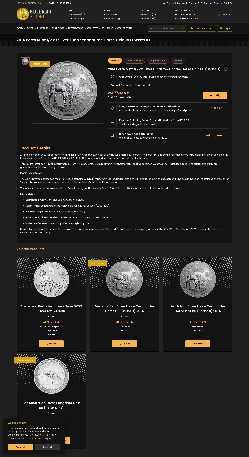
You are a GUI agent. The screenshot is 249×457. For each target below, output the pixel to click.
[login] (224, 28)
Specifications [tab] (135, 60)
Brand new (142, 85)
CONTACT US (124, 28)
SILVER (30, 28)
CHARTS (224, 14)
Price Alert (217, 108)
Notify (215, 95)
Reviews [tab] (178, 60)
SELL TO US (107, 28)
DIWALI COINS (75, 28)
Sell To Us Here (214, 135)
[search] (183, 28)
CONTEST (92, 28)
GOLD (20, 28)
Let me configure (42, 438)
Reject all (47, 447)
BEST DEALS (58, 28)
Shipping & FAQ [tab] (158, 60)
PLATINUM (42, 28)
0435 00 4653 (64, 3)
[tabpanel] (168, 104)
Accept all (20, 447)
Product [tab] (115, 60)
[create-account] (202, 28)
